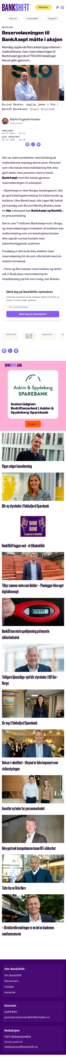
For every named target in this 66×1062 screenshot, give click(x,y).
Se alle (31, 429)
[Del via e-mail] (39, 145)
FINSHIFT (49, 19)
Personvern (11, 986)
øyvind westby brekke (29, 340)
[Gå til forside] (15, 7)
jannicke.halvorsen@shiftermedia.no (27, 1022)
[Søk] (57, 7)
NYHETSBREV (29, 19)
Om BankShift (12, 980)
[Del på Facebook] (26, 145)
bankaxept (47, 338)
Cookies (9, 991)
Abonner (41, 7)
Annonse (9, 997)
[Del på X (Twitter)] (33, 145)
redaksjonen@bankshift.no (21, 1052)
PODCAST (10, 19)
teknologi (11, 338)
